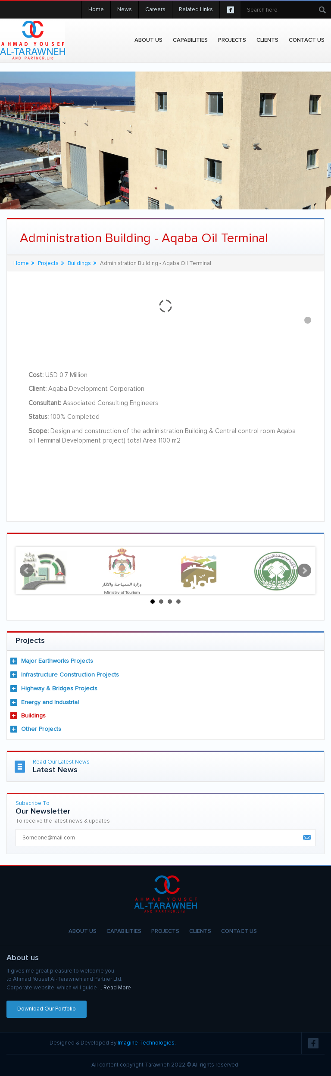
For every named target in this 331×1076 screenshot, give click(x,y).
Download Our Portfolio (46, 1009)
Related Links (196, 9)
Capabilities (190, 40)
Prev (27, 570)
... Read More (114, 988)
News (124, 9)
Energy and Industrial (50, 702)
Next (304, 570)
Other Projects (41, 729)
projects (232, 40)
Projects (48, 263)
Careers (155, 9)
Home (96, 9)
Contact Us (307, 40)
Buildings (33, 716)
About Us (148, 40)
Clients (267, 40)
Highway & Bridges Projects (59, 689)
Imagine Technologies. (147, 1043)
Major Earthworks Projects (57, 661)
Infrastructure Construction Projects (70, 675)
